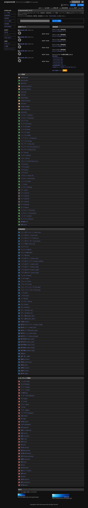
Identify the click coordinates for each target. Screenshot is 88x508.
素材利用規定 (8, 26)
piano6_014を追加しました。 (59, 31)
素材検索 (7, 24)
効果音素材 (7, 15)
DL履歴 (6, 46)
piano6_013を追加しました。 (59, 36)
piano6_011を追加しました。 (59, 46)
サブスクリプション (10, 49)
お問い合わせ (8, 38)
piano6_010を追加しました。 (59, 51)
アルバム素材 (8, 21)
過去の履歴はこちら (57, 70)
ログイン (73, 5)
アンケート (7, 35)
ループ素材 (7, 13)
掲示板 (6, 32)
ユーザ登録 (80, 5)
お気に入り (7, 43)
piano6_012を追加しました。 (59, 41)
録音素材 (7, 18)
